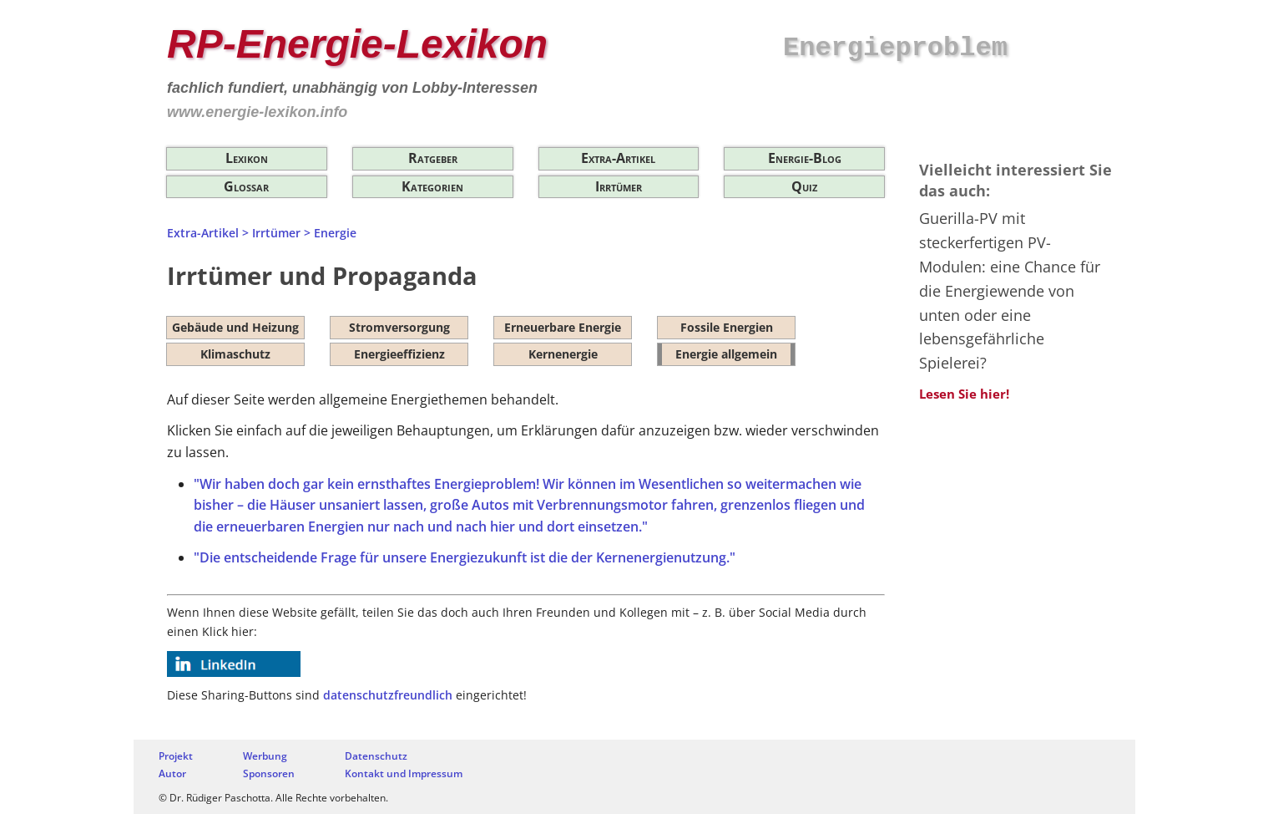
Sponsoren (269, 773)
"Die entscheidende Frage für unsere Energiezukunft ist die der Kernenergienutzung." (464, 557)
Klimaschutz (235, 354)
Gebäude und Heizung (235, 327)
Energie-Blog (804, 158)
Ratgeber (432, 158)
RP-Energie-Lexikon (357, 44)
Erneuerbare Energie (562, 327)
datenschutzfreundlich (387, 695)
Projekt (176, 756)
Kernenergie (563, 354)
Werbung (265, 756)
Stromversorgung (399, 327)
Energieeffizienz (399, 354)
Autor (172, 773)
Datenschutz (376, 756)
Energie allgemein (726, 354)
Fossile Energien (726, 327)
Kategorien (432, 186)
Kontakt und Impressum (403, 773)
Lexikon (246, 158)
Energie (335, 233)
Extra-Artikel (618, 158)
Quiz (804, 186)
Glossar (246, 186)
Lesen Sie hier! (964, 393)
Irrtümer (618, 186)
